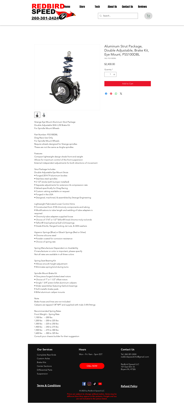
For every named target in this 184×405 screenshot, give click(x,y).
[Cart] (148, 15)
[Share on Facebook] (106, 93)
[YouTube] (100, 384)
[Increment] (114, 74)
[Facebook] (84, 384)
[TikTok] (95, 384)
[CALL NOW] (91, 366)
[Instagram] (89, 384)
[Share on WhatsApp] (116, 93)
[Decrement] (106, 74)
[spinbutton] (110, 74)
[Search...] (117, 16)
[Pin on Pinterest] (111, 93)
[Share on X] (121, 93)
